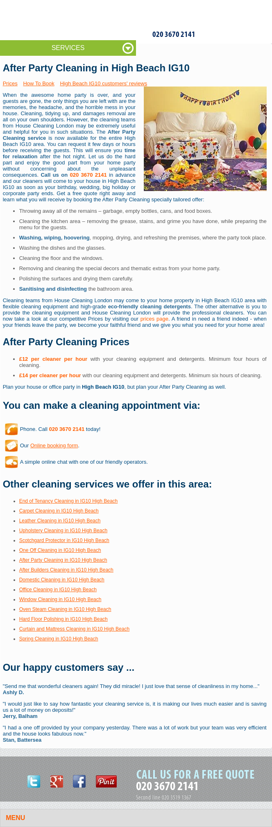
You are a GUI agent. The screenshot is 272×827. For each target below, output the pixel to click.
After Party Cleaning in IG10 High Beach (63, 560)
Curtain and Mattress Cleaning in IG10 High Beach (74, 629)
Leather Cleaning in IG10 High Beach (60, 521)
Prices (10, 83)
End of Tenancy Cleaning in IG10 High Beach (68, 501)
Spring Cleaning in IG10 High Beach (58, 639)
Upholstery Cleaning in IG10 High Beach (63, 530)
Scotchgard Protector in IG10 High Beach (64, 540)
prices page (154, 319)
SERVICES (68, 47)
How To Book (38, 83)
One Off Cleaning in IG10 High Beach (60, 550)
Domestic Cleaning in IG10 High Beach (61, 580)
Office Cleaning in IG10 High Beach (58, 589)
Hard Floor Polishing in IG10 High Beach (63, 619)
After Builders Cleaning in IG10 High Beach (66, 570)
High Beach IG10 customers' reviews (103, 83)
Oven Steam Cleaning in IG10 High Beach (65, 609)
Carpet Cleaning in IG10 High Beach (59, 511)
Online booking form (54, 445)
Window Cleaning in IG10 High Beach (60, 599)
